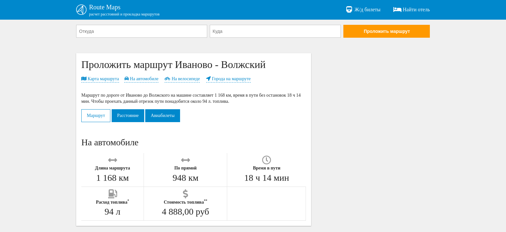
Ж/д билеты (362, 9)
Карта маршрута (100, 78)
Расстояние (128, 115)
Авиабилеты (163, 115)
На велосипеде (182, 78)
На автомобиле (141, 78)
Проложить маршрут (387, 31)
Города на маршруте (228, 78)
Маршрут (96, 115)
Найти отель (411, 9)
